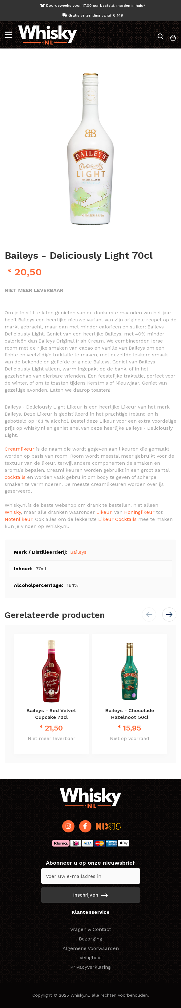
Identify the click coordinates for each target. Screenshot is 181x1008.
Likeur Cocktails (117, 519)
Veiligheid (90, 957)
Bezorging (90, 939)
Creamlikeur (19, 449)
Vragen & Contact (90, 929)
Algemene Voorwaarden (90, 948)
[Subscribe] (90, 895)
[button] (169, 614)
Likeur (103, 512)
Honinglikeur (139, 512)
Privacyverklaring (90, 967)
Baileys (78, 552)
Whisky (13, 512)
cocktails (15, 477)
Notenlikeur (18, 519)
